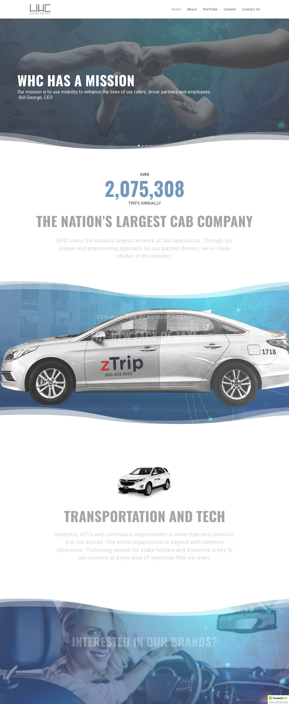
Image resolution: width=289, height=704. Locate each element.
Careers (230, 9)
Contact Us (251, 9)
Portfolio (210, 9)
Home (176, 9)
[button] (278, 699)
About (192, 9)
